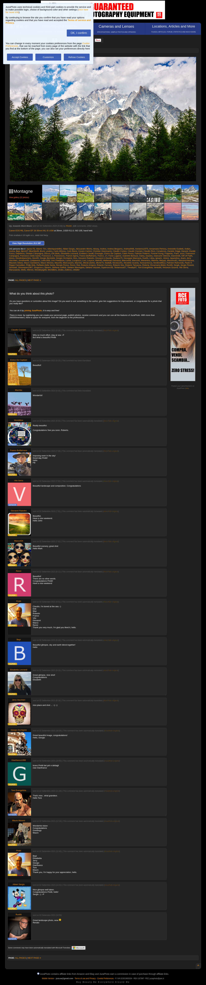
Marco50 (136, 260)
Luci (84, 260)
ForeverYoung (157, 253)
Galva (141, 256)
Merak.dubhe (89, 263)
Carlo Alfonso (60, 251)
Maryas (162, 260)
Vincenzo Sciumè (170, 267)
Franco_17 (102, 256)
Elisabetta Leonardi (69, 253)
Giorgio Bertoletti (47, 258)
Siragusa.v (38, 267)
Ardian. (187, 249)
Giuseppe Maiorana (132, 258)
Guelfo (145, 258)
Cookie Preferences (105, 978)
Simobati (13, 267)
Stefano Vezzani (92, 267)
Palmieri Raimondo (175, 263)
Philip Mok (30, 265)
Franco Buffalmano (87, 256)
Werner (30, 270)
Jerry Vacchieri (18, 700)
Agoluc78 (30, 249)
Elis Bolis (55, 253)
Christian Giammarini (102, 251)
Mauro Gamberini (31, 263)
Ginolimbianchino (23, 258)
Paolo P (188, 263)
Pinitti (69, 226)
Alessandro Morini (84, 249)
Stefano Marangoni (75, 267)
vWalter (76, 270)
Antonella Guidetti (175, 249)
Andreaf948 (129, 249)
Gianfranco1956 (18, 760)
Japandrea (174, 258)
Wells (23, 270)
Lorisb (68, 260)
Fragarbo (169, 253)
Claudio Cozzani (135, 251)
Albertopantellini (54, 249)
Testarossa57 (120, 267)
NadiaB (108, 263)
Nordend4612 (159, 263)
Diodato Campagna (34, 253)
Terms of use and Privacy (85, 978)
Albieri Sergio (69, 249)
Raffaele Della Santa (45, 265)
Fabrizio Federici (142, 253)
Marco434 (126, 260)
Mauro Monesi (47, 263)
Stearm (47, 267)
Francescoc (59, 256)
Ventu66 (157, 267)
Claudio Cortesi (120, 251)
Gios (75, 258)
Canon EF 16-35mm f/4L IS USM (39, 230)
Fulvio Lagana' (114, 256)
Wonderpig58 (40, 270)
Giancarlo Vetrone (162, 256)
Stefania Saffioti (59, 267)
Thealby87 (132, 267)
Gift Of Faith (186, 256)
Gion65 (35, 258)
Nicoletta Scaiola (131, 263)
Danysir (184, 251)
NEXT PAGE (34, 280)
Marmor (154, 260)
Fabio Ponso (128, 253)
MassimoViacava (186, 260)
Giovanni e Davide (103, 258)
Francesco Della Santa (30, 256)
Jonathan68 (23, 260)
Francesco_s (47, 256)
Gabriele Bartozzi (130, 256)
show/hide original (110, 330)
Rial (78, 265)
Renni (72, 265)
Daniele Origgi (173, 251)
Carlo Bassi (72, 251)
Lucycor (90, 260)
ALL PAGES (20, 280)
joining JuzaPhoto (33, 310)
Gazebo (149, 256)
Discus (47, 253)
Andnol (103, 249)
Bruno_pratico (46, 251)
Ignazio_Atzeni (162, 258)
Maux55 (58, 263)
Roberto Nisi (118, 265)
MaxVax (78, 263)
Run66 (169, 265)
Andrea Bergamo (114, 249)
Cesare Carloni (85, 251)
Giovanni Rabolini (86, 258)
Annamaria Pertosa (157, 249)
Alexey (96, 249)
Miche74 (100, 263)
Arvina (12, 251)
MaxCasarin (68, 263)
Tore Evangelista (145, 267)
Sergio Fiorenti (187, 265)
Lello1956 (45, 260)
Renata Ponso (62, 265)
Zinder (60, 270)
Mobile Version (48, 978)
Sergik (176, 265)
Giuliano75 (117, 258)
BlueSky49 (34, 251)
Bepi (18, 251)
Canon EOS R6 (16, 230)
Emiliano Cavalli (86, 253)
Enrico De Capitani (112, 253)
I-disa (151, 258)
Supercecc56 (107, 267)
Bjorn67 (24, 251)
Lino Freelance (57, 260)
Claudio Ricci (149, 251)
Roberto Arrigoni (88, 265)
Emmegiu (99, 253)
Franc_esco (179, 253)
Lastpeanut (35, 260)
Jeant (183, 258)
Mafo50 (98, 260)
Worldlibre (52, 270)
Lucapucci (76, 260)
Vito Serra (183, 267)
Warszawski (14, 270)
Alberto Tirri (41, 249)
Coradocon (161, 251)
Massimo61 (172, 260)
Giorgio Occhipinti (64, 258)
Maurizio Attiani (16, 263)
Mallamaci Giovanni (112, 260)
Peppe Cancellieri (17, 265)
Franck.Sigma (72, 256)
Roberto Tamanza (133, 265)
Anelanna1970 (141, 249)
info (187, 388)
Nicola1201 (117, 263)
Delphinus (20, 253)
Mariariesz (145, 260)
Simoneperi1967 (25, 267)
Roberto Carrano (104, 265)
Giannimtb (175, 256)
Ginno (11, 258)
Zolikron (68, 270)
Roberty (145, 265)
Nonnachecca (146, 263)
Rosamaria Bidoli (157, 265)
